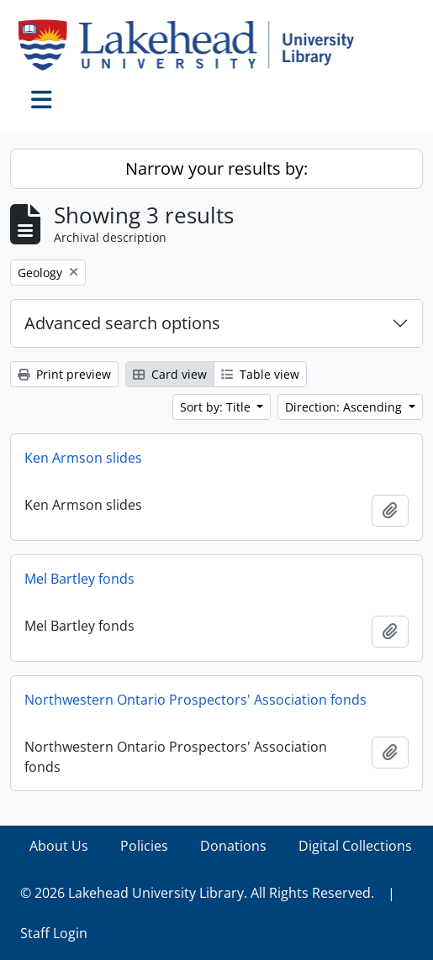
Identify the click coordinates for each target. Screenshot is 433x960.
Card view (170, 374)
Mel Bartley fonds (79, 578)
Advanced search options (122, 323)
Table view (260, 374)
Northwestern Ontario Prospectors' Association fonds (195, 699)
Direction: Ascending (345, 407)
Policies (144, 846)
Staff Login (53, 933)
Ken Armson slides (83, 458)
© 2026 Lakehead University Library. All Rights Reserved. (197, 893)
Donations (233, 846)
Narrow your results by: (216, 168)
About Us (58, 846)
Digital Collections (355, 846)
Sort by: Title (217, 407)
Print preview (64, 374)
